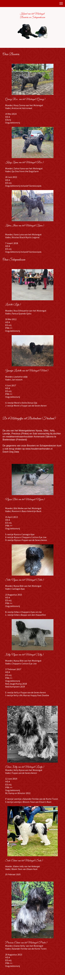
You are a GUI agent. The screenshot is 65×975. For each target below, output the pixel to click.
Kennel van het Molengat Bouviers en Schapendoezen (32, 15)
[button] (61, 3)
